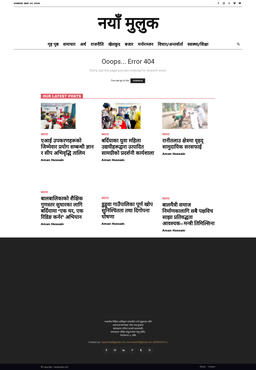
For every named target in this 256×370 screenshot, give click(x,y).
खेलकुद (114, 44)
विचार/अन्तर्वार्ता (170, 44)
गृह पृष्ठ (53, 44)
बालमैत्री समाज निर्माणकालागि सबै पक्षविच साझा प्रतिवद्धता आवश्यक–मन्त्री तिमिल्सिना (188, 214)
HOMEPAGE (138, 81)
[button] (238, 44)
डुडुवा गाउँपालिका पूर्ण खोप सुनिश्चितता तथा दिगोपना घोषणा (127, 210)
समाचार (69, 44)
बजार (129, 44)
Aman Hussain (52, 160)
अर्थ (83, 44)
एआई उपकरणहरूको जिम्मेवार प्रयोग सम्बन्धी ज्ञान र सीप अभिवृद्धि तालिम (67, 147)
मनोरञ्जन (145, 44)
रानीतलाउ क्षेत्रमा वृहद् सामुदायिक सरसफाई (182, 144)
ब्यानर (44, 134)
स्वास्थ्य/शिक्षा (197, 44)
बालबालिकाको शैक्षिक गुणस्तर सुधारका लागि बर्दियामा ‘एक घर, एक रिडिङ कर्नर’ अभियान (62, 207)
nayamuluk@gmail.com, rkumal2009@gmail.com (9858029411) (134, 342)
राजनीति (97, 44)
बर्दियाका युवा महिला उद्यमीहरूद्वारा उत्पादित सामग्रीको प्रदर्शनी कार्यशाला (128, 147)
